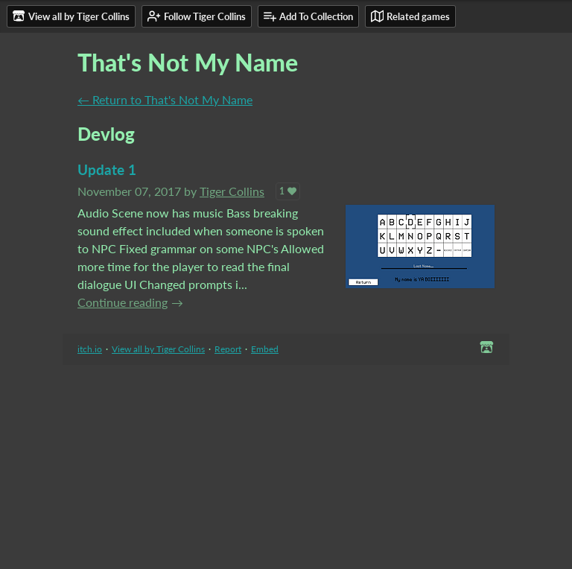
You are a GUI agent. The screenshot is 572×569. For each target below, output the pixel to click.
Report (227, 349)
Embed (265, 349)
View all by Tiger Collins (158, 349)
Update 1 (106, 169)
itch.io (89, 349)
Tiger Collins (232, 191)
